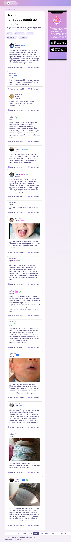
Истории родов (11, 37)
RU (8, 3)
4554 (30, 533)
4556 (41, 533)
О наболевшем (19, 34)
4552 (19, 533)
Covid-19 (9, 34)
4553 (25, 533)
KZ (11, 3)
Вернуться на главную (10, 9)
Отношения (30, 34)
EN (15, 3)
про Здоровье (23, 37)
